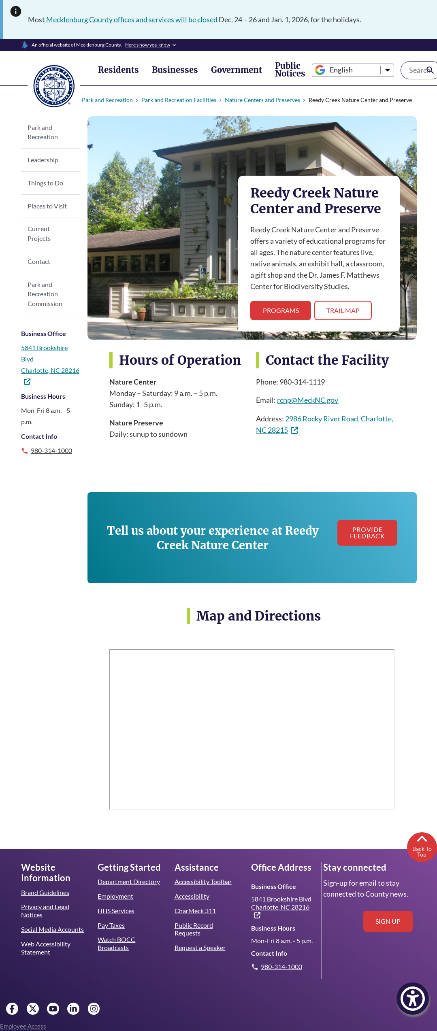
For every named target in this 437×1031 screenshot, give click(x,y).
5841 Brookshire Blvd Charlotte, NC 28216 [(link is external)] (281, 901)
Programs (280, 310)
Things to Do (46, 183)
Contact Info (38, 426)
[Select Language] (327, 70)
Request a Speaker (200, 941)
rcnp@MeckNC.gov (307, 399)
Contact (39, 251)
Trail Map (342, 310)
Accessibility (192, 890)
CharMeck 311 (195, 904)
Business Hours (43, 386)
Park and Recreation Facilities (177, 99)
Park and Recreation (107, 99)
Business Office (43, 323)
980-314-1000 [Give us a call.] (52, 440)
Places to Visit (47, 206)
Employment (115, 890)
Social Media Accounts (52, 923)
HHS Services (117, 904)
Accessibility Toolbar (203, 875)
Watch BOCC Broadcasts (116, 938)
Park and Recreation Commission (45, 284)
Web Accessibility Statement (45, 942)
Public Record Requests (194, 923)
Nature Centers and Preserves (259, 99)
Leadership (43, 160)
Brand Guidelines (45, 886)
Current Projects (50, 228)
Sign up (388, 915)
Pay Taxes (111, 919)
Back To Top (421, 839)
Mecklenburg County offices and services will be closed (134, 19)
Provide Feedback (364, 532)
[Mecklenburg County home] (54, 85)
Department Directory (129, 875)
